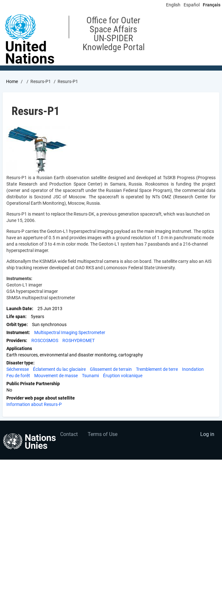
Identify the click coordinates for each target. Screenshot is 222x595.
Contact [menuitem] (69, 434)
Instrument (17, 332)
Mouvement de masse (56, 375)
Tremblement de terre (157, 369)
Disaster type (19, 362)
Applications (19, 348)
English (173, 4)
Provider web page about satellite (40, 397)
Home (12, 81)
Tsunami (90, 375)
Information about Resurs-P (34, 404)
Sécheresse (17, 369)
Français (211, 4)
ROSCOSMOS (44, 340)
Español (192, 4)
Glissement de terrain (111, 369)
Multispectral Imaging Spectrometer (69, 332)
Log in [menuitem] (207, 434)
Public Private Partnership (33, 383)
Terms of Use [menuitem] (102, 434)
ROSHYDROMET (78, 340)
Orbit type (16, 324)
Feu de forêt (18, 375)
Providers (16, 340)
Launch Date (19, 308)
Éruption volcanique (122, 375)
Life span (15, 316)
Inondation (193, 369)
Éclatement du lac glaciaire (59, 369)
